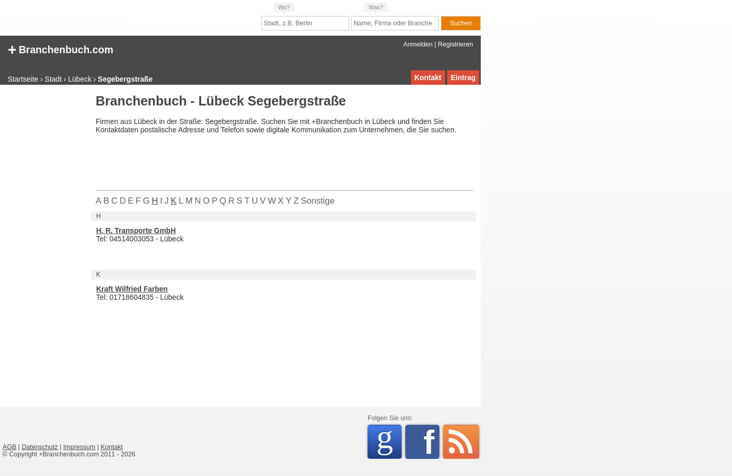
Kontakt (428, 77)
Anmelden (418, 44)
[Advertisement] (44, 250)
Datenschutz (40, 447)
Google (389, 440)
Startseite (23, 79)
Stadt (53, 79)
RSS (461, 442)
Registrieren (455, 44)
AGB (10, 447)
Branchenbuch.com (60, 49)
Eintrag (463, 77)
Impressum (79, 447)
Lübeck (79, 79)
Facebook (431, 442)
